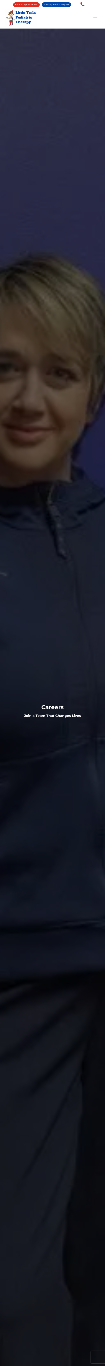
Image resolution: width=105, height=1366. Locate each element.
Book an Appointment (26, 4)
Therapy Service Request (56, 4)
